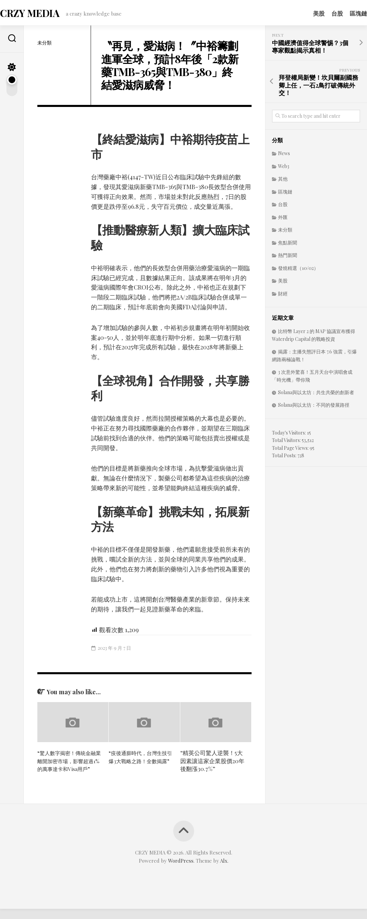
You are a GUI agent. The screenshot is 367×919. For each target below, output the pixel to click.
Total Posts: (284, 457)
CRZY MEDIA (42, 13)
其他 (283, 181)
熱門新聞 (287, 257)
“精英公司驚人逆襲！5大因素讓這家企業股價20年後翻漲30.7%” (212, 763)
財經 (283, 295)
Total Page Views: (291, 450)
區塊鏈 (344, 13)
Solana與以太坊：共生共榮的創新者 (316, 394)
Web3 (283, 168)
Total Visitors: (287, 442)
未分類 (44, 44)
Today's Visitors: (289, 434)
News (284, 155)
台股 (323, 13)
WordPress (181, 870)
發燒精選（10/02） (298, 270)
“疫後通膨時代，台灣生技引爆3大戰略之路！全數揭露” (139, 763)
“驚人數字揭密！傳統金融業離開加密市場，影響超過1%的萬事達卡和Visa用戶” (69, 767)
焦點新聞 (287, 244)
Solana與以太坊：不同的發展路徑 (313, 407)
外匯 (283, 219)
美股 (305, 13)
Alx (223, 870)
